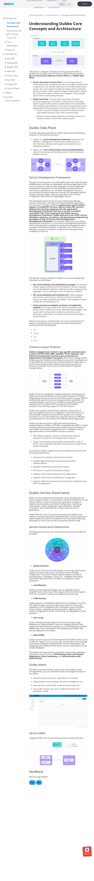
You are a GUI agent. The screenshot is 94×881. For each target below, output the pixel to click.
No (39, 782)
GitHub (84, 4)
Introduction (52, 15)
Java (34, 330)
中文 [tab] (69, 4)
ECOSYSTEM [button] (53, 7)
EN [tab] (62, 4)
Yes (32, 782)
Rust (35, 337)
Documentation (36, 15)
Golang (36, 333)
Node (35, 340)
